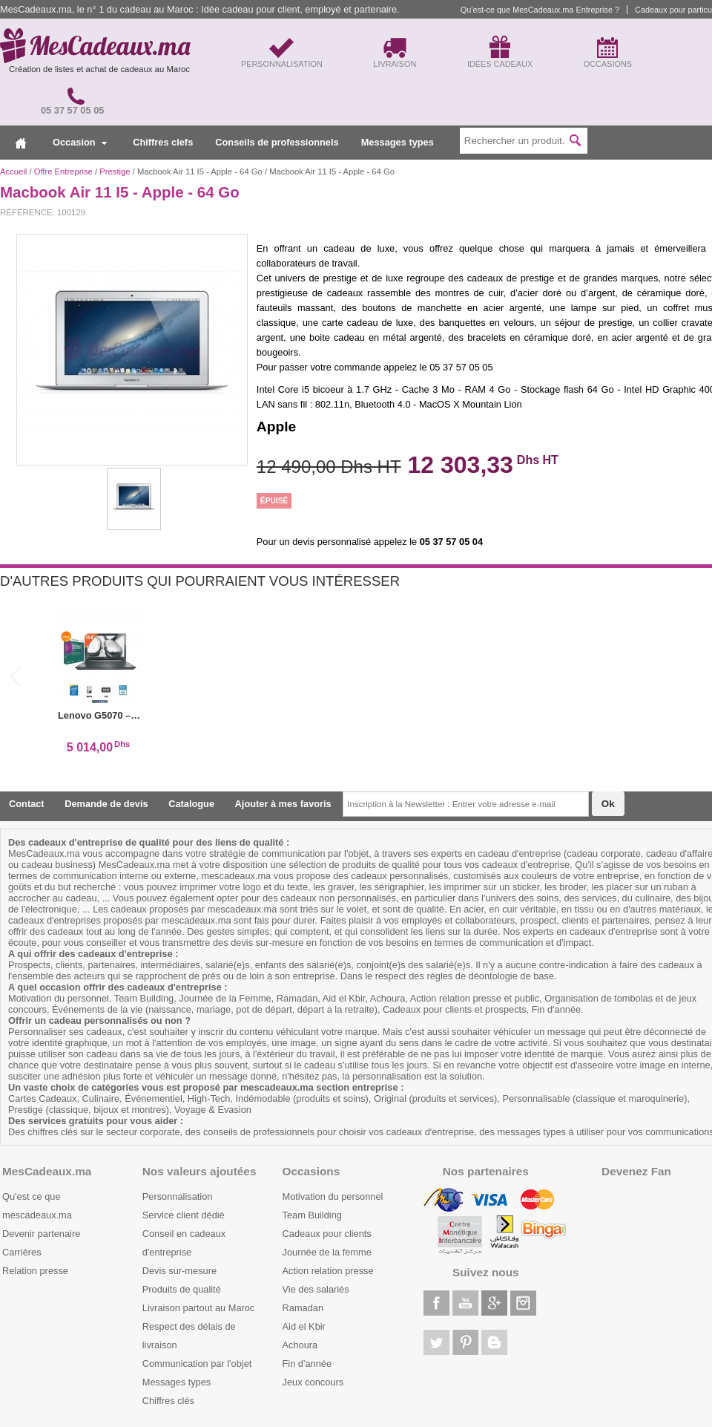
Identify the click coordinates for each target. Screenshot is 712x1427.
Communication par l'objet (197, 1363)
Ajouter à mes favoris (283, 803)
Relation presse (35, 1270)
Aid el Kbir (304, 1326)
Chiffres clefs (163, 142)
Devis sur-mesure (179, 1270)
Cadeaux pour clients (327, 1233)
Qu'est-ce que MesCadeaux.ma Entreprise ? (540, 9)
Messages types (397, 142)
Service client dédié (183, 1215)
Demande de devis (106, 803)
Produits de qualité (181, 1289)
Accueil (13, 171)
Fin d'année (307, 1363)
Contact (26, 803)
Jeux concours (313, 1382)
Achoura (300, 1345)
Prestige (114, 171)
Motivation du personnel (333, 1196)
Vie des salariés (316, 1289)
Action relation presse (328, 1270)
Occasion (80, 142)
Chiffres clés (168, 1400)
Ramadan (303, 1307)
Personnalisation (177, 1196)
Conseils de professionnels (276, 142)
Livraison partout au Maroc (198, 1307)
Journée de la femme (327, 1252)
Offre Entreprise (63, 171)
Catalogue (191, 803)
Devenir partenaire (41, 1233)
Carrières (22, 1252)
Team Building (312, 1215)
